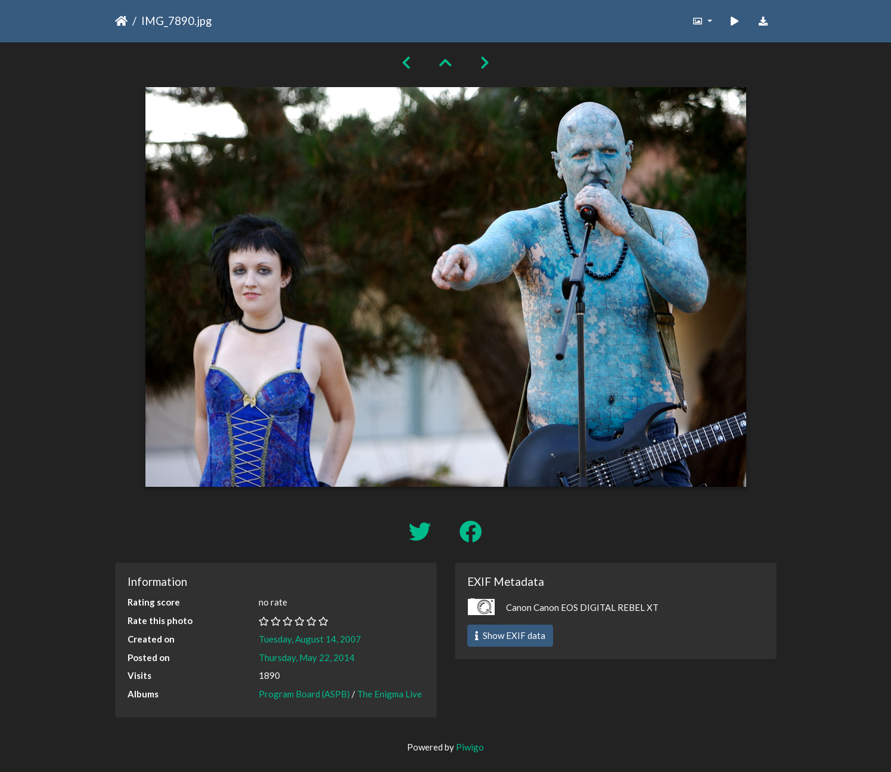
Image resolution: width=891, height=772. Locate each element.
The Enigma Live (389, 693)
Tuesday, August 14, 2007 (310, 639)
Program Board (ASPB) (304, 693)
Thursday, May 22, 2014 (307, 657)
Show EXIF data (510, 635)
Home (121, 21)
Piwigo (470, 747)
